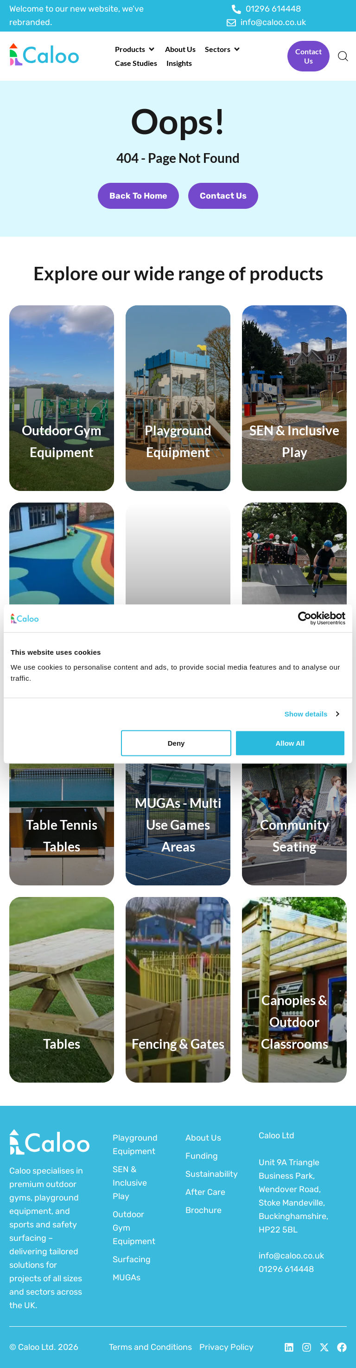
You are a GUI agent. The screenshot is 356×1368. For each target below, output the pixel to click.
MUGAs (126, 1277)
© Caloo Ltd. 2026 (43, 1347)
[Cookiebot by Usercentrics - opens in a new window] (304, 619)
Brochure (203, 1210)
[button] (135, 49)
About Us (203, 1138)
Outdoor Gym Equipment (134, 1227)
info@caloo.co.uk (291, 1256)
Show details (306, 714)
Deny (176, 743)
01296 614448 (286, 1269)
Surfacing (132, 1259)
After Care (205, 1192)
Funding (201, 1156)
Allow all (290, 743)
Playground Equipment (135, 1144)
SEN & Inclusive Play (130, 1182)
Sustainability (210, 1174)
